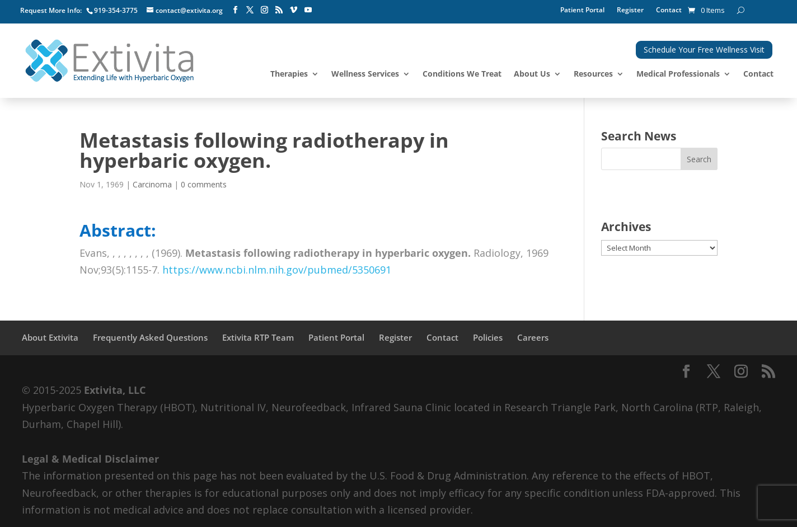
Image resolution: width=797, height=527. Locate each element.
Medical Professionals (678, 74)
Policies (488, 337)
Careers (532, 337)
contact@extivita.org (189, 10)
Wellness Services (365, 74)
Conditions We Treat (462, 74)
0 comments (204, 184)
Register (630, 10)
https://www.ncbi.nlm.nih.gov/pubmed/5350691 (276, 269)
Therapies (289, 74)
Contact (669, 10)
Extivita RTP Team (258, 337)
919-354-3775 (116, 10)
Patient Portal (582, 10)
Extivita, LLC (115, 390)
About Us (532, 74)
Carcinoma (152, 184)
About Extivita (50, 337)
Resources (593, 74)
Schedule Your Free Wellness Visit (704, 49)
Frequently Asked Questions (150, 337)
